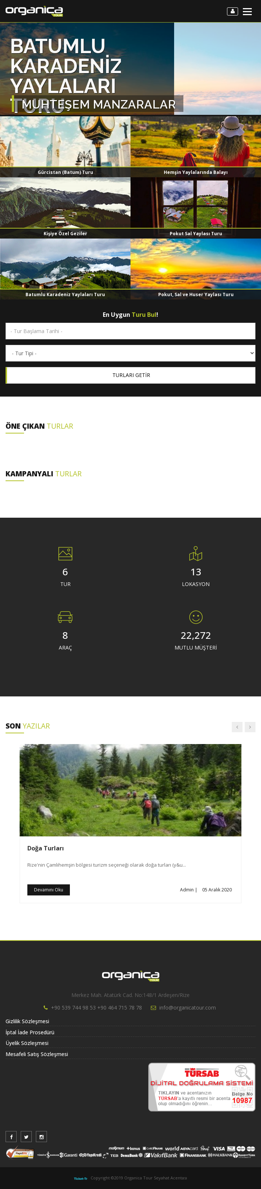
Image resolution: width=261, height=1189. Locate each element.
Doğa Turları (45, 848)
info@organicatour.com (187, 1007)
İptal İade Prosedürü (30, 1032)
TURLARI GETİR (131, 374)
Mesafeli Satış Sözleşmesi (37, 1054)
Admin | (188, 890)
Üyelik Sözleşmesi (27, 1042)
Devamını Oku (48, 890)
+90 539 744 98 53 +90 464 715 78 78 (96, 1007)
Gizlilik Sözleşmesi (27, 1021)
